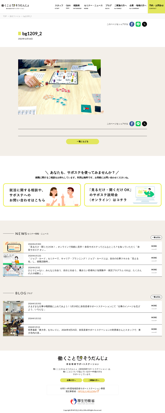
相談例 (77, 6)
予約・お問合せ (156, 6)
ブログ (108, 6)
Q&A (68, 6)
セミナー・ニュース (93, 6)
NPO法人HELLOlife (87, 391)
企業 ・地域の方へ (137, 6)
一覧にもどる (82, 141)
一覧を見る (156, 237)
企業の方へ (71, 380)
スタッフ (59, 6)
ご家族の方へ (120, 6)
